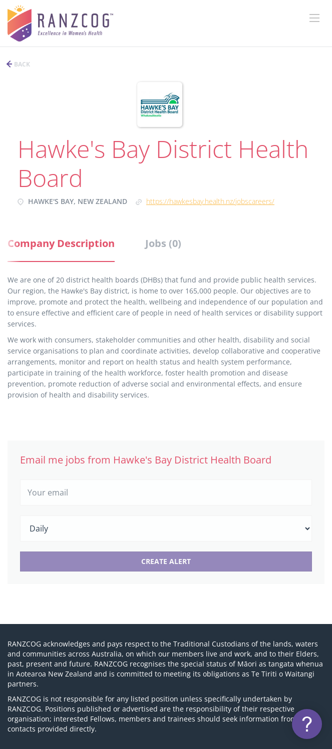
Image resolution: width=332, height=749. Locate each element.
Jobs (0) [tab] (163, 243)
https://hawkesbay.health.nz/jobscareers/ (210, 201)
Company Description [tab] (61, 243)
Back (21, 64)
